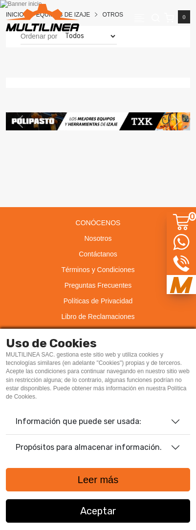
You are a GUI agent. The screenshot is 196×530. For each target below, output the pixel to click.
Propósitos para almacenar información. (89, 447)
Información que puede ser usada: (78, 421)
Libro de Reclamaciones (97, 316)
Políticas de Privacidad (98, 301)
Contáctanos (98, 254)
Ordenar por (39, 36)
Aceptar (98, 511)
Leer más (98, 479)
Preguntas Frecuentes (98, 285)
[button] (20, 121)
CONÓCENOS (98, 223)
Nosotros (97, 238)
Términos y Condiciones (97, 270)
